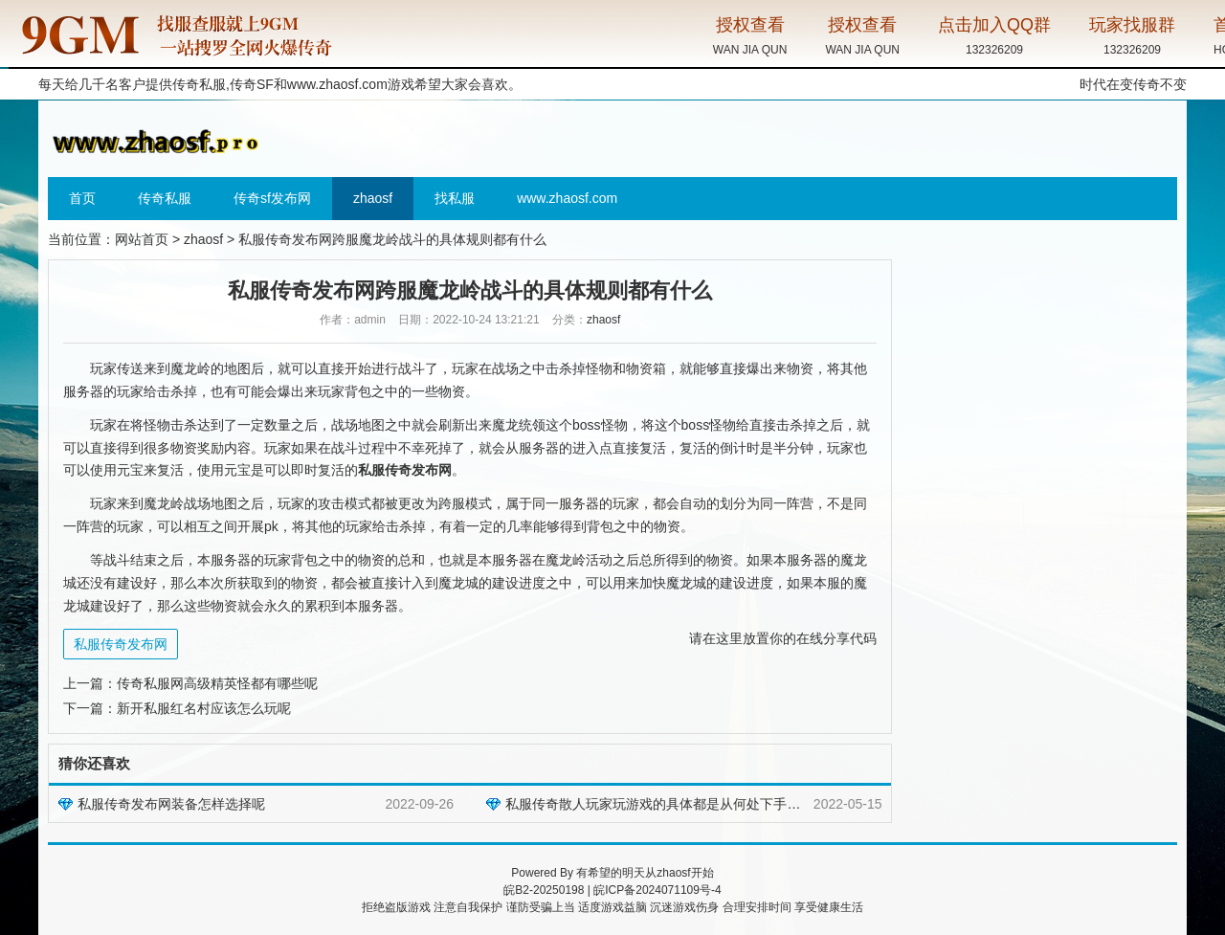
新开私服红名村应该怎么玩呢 (204, 708)
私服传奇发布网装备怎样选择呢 (171, 804)
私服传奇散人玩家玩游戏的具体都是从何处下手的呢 (659, 804)
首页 (82, 198)
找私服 (454, 198)
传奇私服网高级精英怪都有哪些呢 (217, 683)
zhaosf (372, 198)
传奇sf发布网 (272, 198)
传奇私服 (164, 198)
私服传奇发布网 (120, 644)
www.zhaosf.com (337, 84)
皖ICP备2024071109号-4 (657, 890)
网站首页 (141, 239)
